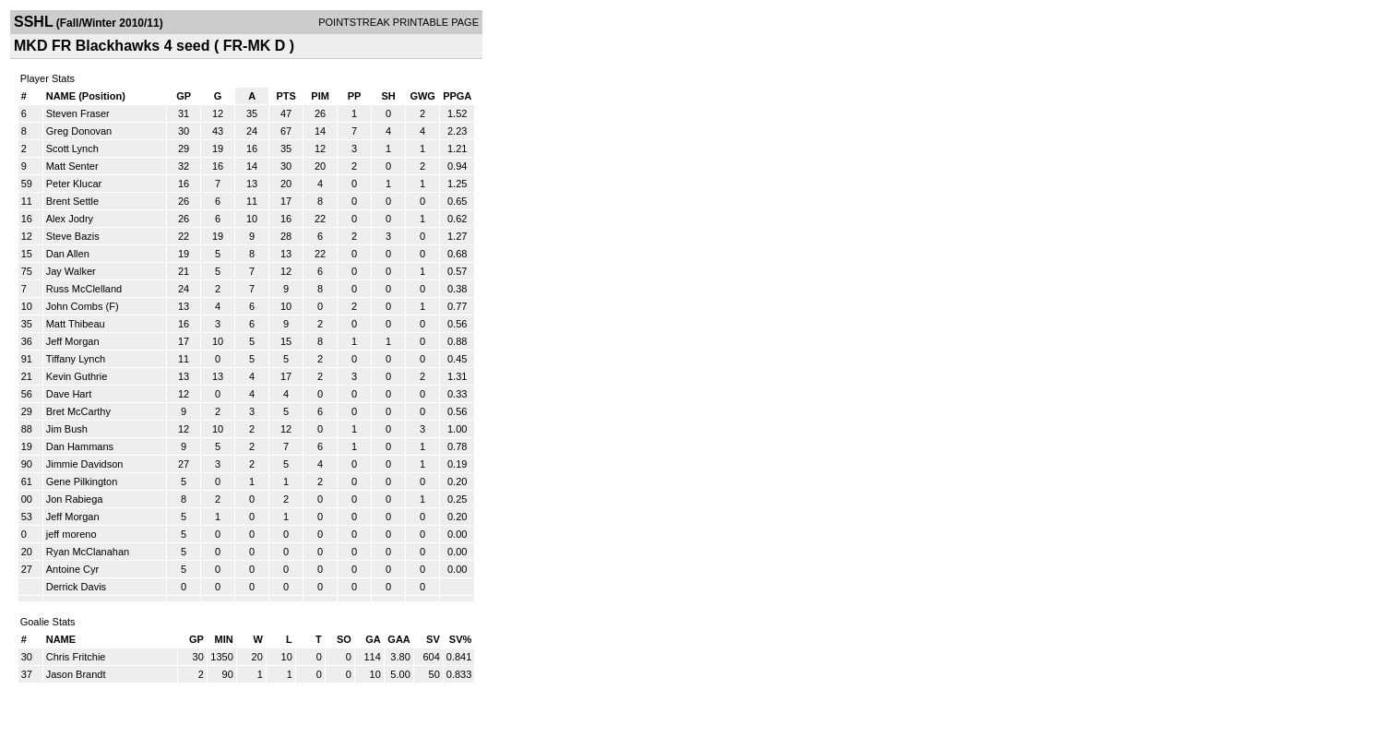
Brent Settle (72, 201)
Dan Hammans (79, 446)
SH (388, 95)
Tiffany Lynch (75, 358)
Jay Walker (71, 271)
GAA (398, 639)
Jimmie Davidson (85, 464)
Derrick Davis (76, 586)
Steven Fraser (78, 113)
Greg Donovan (79, 131)
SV (433, 639)
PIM (320, 95)
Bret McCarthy (78, 411)
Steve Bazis (73, 236)
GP (183, 95)
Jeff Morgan (73, 341)
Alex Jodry (69, 218)
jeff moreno (71, 534)
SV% (460, 639)
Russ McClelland (84, 288)
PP (355, 95)
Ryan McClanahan (88, 551)
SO (344, 639)
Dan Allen (67, 253)
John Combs (74, 306)
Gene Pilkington (82, 481)
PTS (285, 95)
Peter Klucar (74, 183)
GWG (422, 95)
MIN (224, 639)
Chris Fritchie (76, 656)
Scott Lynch (72, 148)
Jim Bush (67, 428)
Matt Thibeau (75, 323)
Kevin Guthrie (77, 376)
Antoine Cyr (72, 569)
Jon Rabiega (74, 499)
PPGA (457, 95)
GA (373, 639)
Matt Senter (72, 166)
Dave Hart (69, 393)
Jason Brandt (76, 674)
